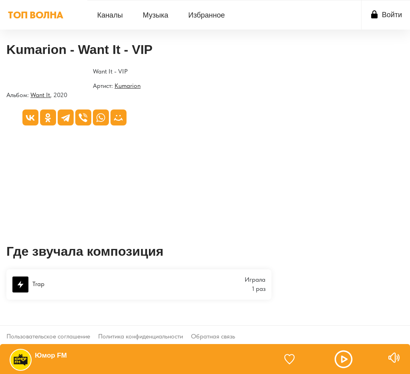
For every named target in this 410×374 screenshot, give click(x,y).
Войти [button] (392, 15)
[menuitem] (110, 15)
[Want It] (6, 72)
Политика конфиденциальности (140, 330)
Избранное (206, 15)
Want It (40, 95)
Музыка (156, 15)
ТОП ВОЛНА (35, 15)
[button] (343, 359)
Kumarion (128, 86)
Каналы (110, 15)
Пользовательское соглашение (48, 330)
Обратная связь (213, 330)
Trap (28, 284)
